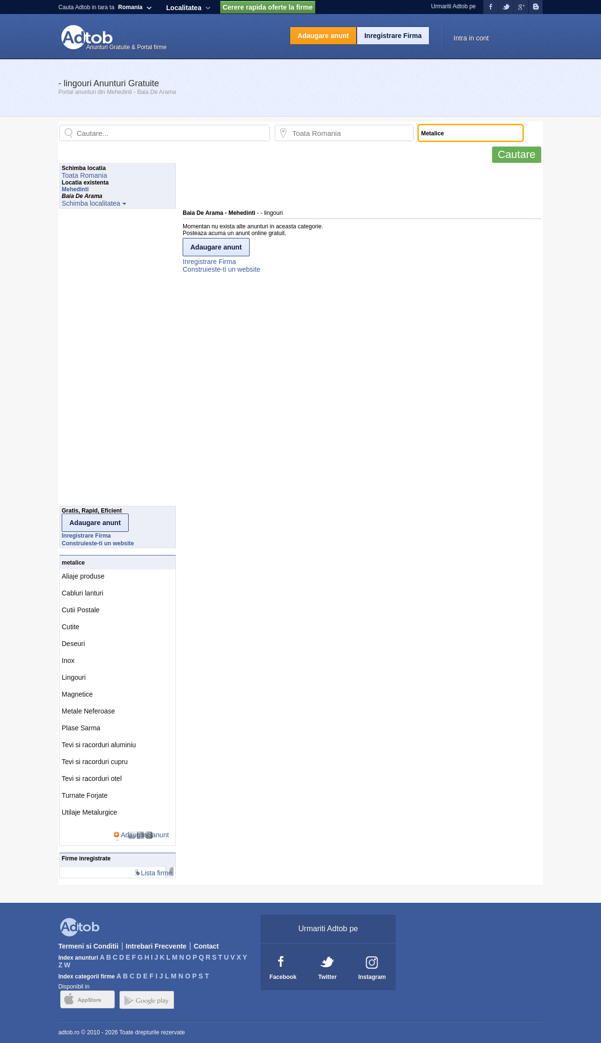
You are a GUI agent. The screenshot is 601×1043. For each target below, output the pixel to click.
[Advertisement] (358, 185)
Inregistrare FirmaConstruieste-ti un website (221, 265)
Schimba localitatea (91, 203)
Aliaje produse (83, 576)
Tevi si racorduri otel (92, 778)
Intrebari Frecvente (156, 946)
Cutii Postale (81, 610)
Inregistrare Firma (393, 36)
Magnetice (77, 694)
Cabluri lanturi (82, 593)
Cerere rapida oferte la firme (268, 7)
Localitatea (183, 8)
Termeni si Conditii (88, 946)
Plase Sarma (81, 728)
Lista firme (156, 873)
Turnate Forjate (84, 795)
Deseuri (73, 643)
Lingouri (74, 677)
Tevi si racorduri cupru (95, 762)
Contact (206, 946)
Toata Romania (84, 175)
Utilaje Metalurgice (89, 812)
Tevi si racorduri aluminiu (99, 745)
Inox (68, 660)
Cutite (71, 627)
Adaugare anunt (323, 36)
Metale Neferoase (88, 711)
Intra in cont (471, 38)
